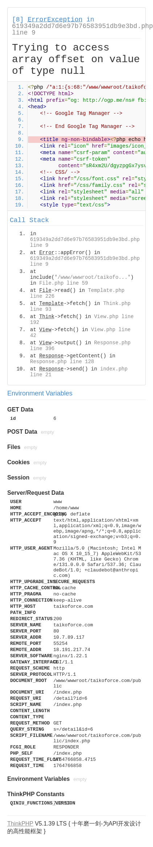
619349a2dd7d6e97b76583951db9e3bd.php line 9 (82, 29)
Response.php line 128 (62, 362)
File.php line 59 (63, 283)
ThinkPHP (20, 823)
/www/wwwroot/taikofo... (93, 277)
